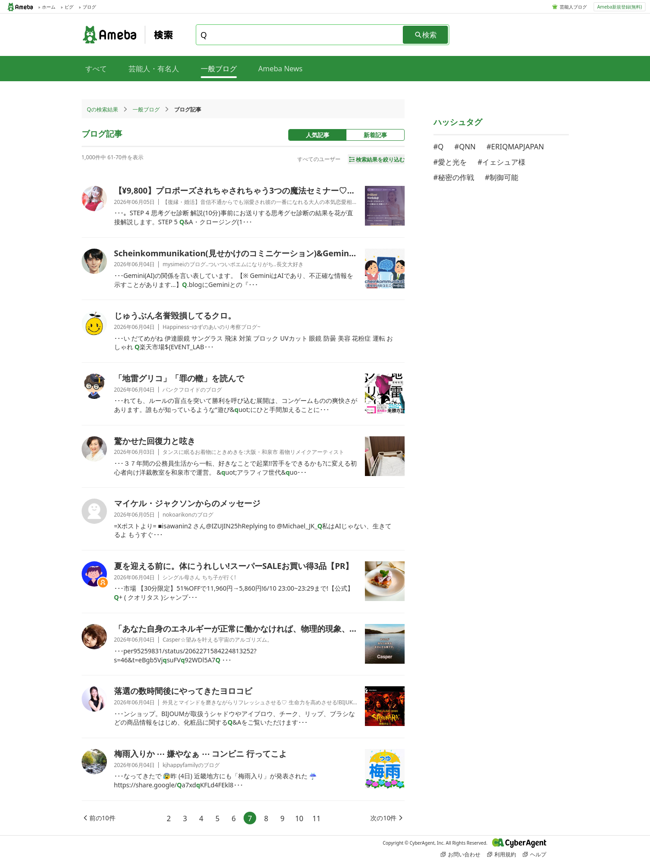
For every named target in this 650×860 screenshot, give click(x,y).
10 (299, 818)
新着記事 (375, 135)
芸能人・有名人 (154, 69)
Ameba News (280, 69)
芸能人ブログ (573, 7)
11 (317, 818)
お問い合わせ (460, 854)
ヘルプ (534, 854)
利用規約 (501, 854)
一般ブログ (146, 109)
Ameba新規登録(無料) (619, 7)
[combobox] (300, 35)
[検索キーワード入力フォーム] (300, 35)
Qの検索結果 (102, 109)
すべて (96, 69)
